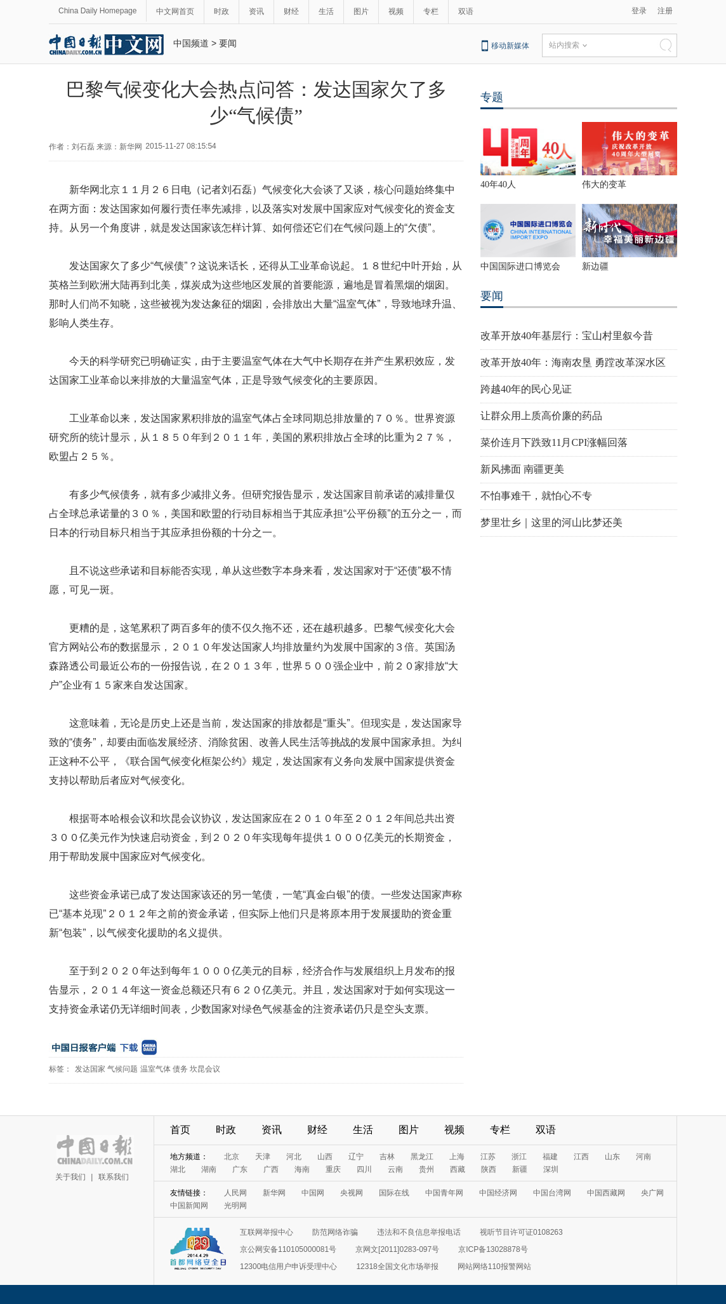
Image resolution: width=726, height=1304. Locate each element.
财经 (291, 11)
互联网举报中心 (266, 1232)
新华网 (274, 1192)
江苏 (488, 1156)
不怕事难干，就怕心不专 (536, 495)
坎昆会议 (205, 1069)
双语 (465, 11)
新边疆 (595, 266)
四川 (364, 1169)
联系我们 (113, 1177)
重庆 (333, 1169)
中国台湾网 (552, 1192)
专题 (491, 97)
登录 (639, 10)
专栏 (431, 11)
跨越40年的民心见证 (526, 389)
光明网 (235, 1205)
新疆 (519, 1169)
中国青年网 (444, 1192)
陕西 (488, 1169)
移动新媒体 (510, 45)
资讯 (256, 11)
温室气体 (155, 1069)
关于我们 (70, 1177)
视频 (396, 11)
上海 (457, 1156)
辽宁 (356, 1156)
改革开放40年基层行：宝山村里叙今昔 (566, 335)
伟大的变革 (604, 184)
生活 (326, 11)
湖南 (208, 1169)
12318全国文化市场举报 (397, 1266)
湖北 (177, 1169)
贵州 (426, 1169)
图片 (361, 11)
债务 (180, 1069)
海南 (302, 1169)
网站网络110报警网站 (494, 1266)
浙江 (519, 1156)
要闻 (228, 43)
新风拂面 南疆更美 (522, 469)
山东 (612, 1156)
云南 (395, 1169)
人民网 (235, 1192)
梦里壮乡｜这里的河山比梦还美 (551, 522)
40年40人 (498, 184)
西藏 (457, 1169)
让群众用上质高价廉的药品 (541, 415)
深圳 (550, 1169)
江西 (581, 1156)
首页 (180, 1129)
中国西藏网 (606, 1192)
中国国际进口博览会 (520, 266)
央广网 (652, 1192)
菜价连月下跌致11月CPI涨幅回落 (554, 442)
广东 (240, 1169)
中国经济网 (498, 1192)
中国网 (312, 1192)
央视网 (351, 1192)
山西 (325, 1156)
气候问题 (122, 1069)
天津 (262, 1156)
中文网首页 (175, 11)
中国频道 (191, 43)
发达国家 (90, 1069)
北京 (231, 1156)
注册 (665, 10)
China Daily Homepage (97, 10)
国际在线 (394, 1192)
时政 (221, 11)
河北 (293, 1156)
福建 (550, 1156)
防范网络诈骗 (335, 1232)
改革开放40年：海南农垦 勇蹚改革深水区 (573, 362)
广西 (271, 1169)
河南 (643, 1156)
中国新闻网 (189, 1205)
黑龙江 (422, 1156)
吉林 (387, 1156)
